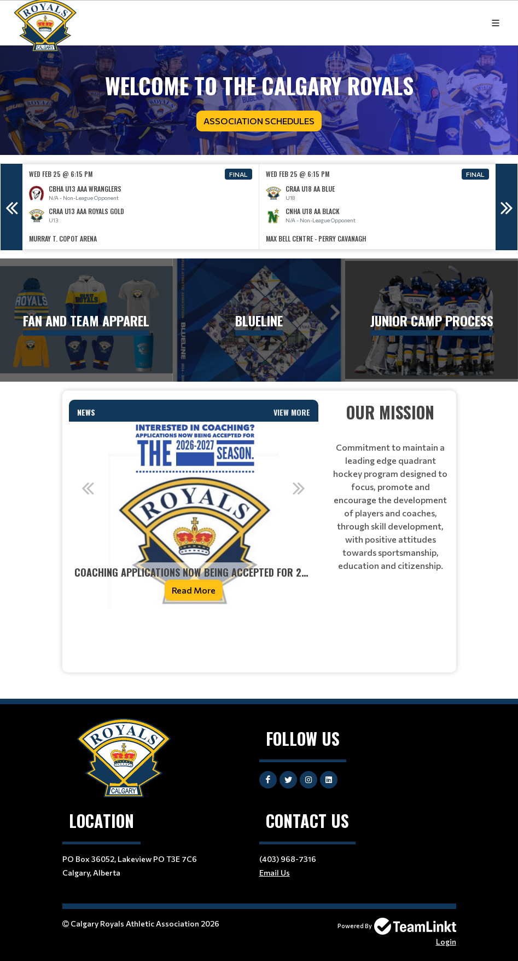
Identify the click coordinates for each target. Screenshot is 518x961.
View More (291, 412)
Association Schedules (259, 121)
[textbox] (193, 632)
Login (446, 941)
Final (238, 174)
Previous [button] (11, 207)
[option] (140, 206)
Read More (194, 590)
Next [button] (506, 207)
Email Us (274, 872)
